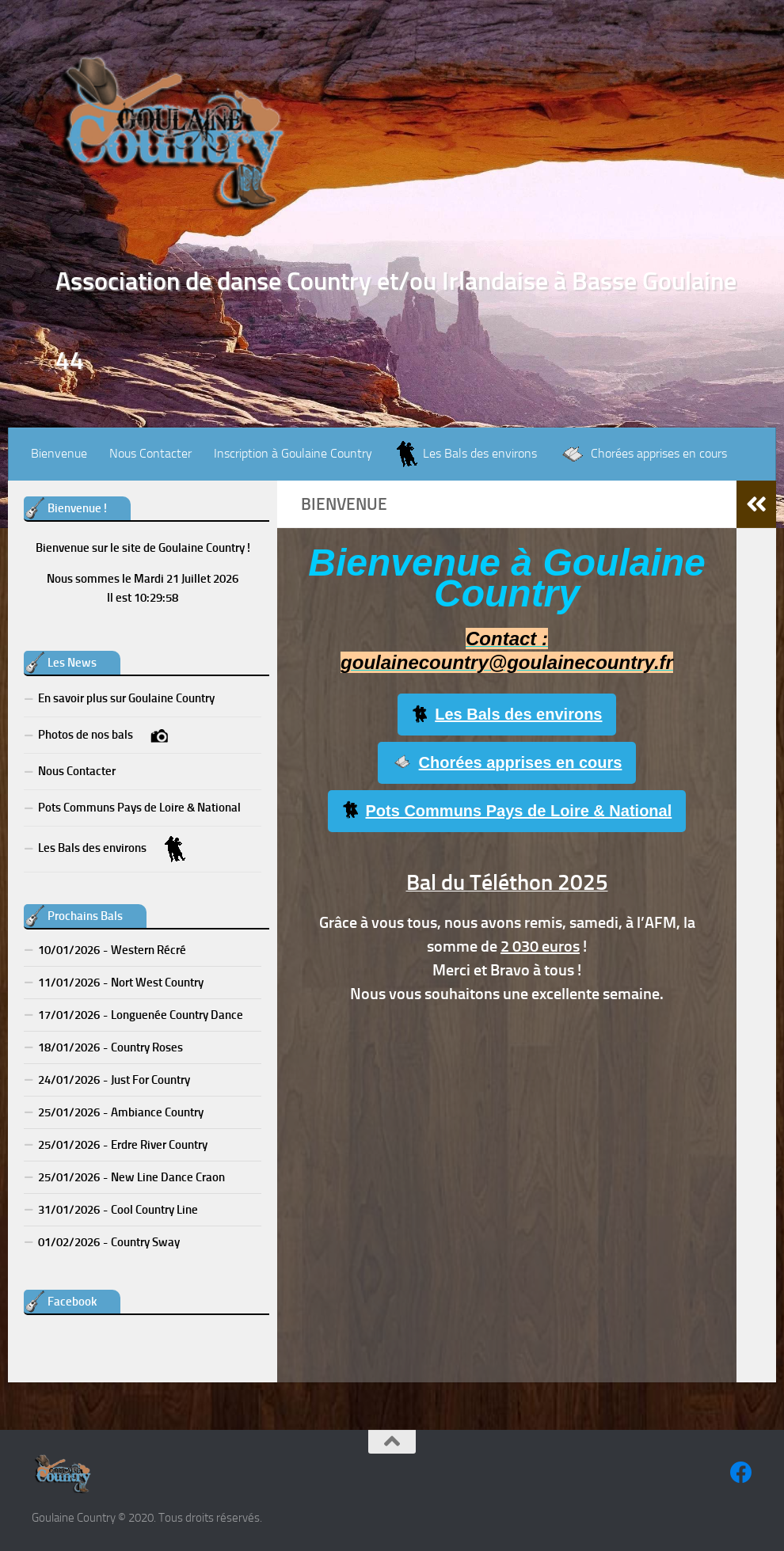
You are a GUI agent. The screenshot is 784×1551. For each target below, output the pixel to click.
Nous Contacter (150, 453)
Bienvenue (59, 453)
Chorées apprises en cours (507, 762)
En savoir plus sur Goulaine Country (126, 698)
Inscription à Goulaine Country (293, 453)
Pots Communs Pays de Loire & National (507, 810)
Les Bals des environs (507, 715)
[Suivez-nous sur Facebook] (741, 1473)
